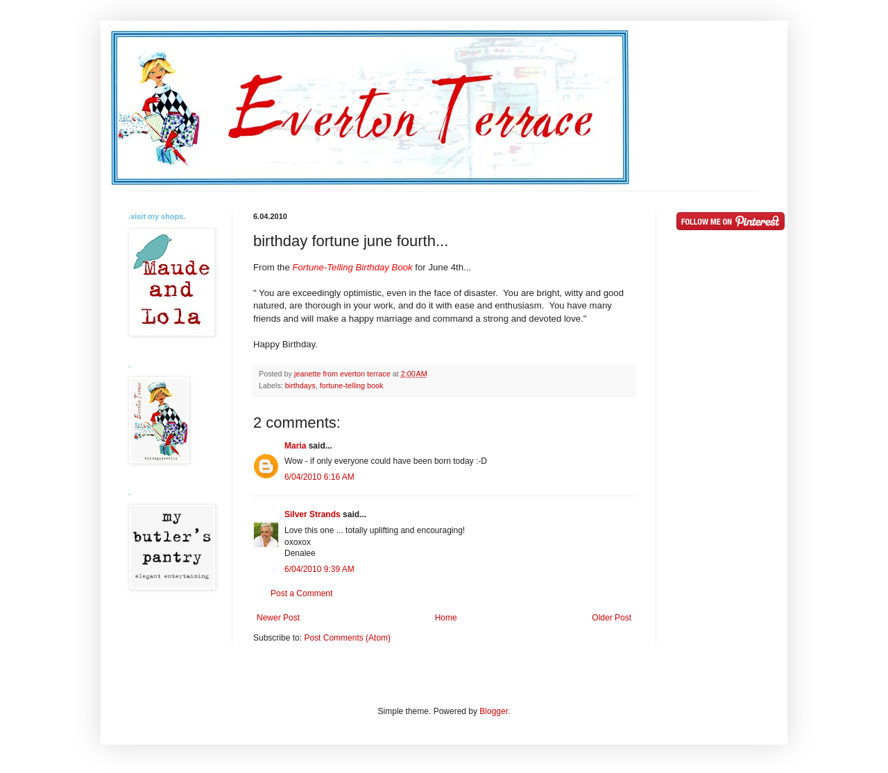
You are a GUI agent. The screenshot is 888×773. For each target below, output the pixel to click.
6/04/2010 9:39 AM (319, 569)
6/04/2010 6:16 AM (319, 477)
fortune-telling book (352, 385)
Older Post (611, 618)
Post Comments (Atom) (347, 638)
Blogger (493, 711)
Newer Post (278, 618)
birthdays (300, 385)
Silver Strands (312, 514)
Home (446, 618)
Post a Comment (301, 593)
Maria (295, 446)
